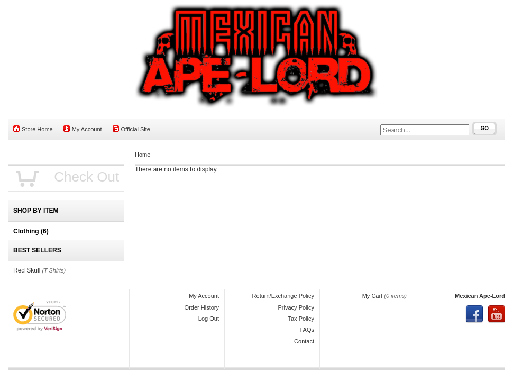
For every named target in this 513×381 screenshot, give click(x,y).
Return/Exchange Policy (283, 296)
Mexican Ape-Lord (480, 296)
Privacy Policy (296, 307)
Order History (202, 307)
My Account (82, 128)
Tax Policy (301, 318)
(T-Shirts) (54, 270)
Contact (304, 341)
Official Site (131, 128)
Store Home (33, 128)
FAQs (306, 329)
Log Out (208, 318)
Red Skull (26, 270)
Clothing (31, 231)
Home (142, 154)
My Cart (372, 296)
